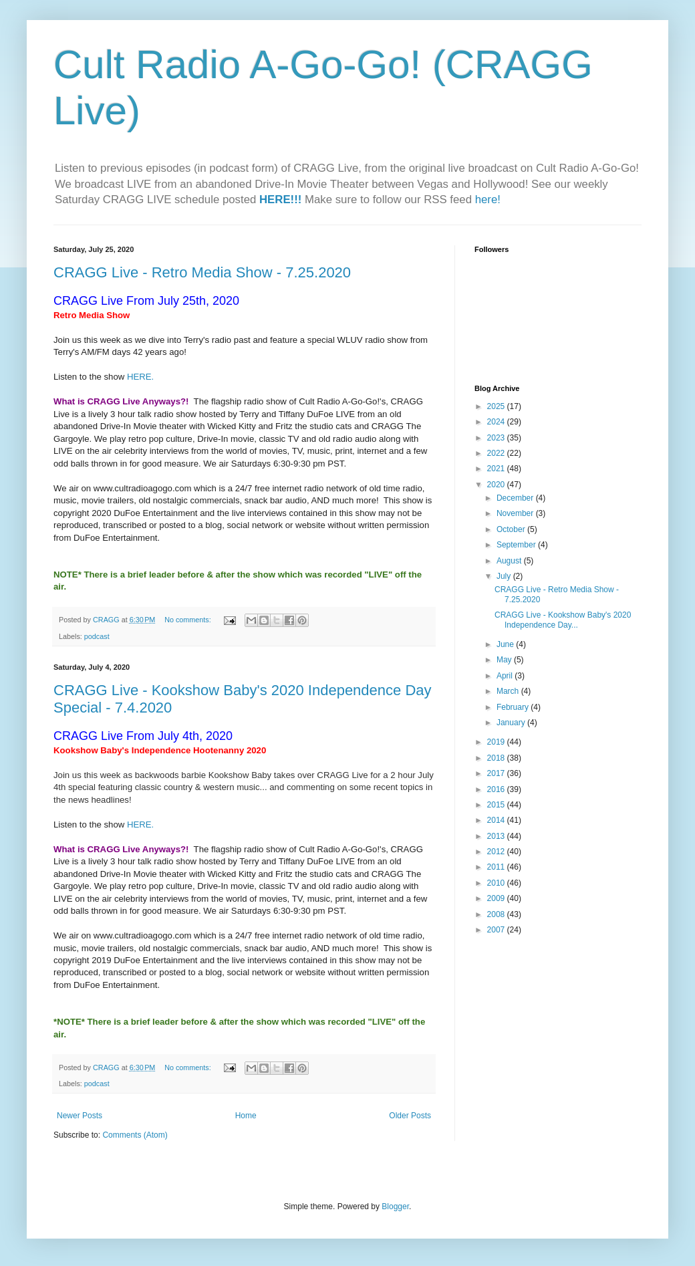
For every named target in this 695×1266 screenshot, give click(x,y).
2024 (497, 421)
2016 (497, 789)
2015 (497, 804)
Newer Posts (79, 1115)
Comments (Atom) (134, 1135)
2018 (497, 758)
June (506, 644)
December (516, 498)
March (509, 691)
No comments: (188, 620)
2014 (497, 820)
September (517, 544)
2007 (497, 929)
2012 (497, 851)
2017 (497, 773)
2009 (497, 898)
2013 (497, 836)
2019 (497, 742)
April (506, 675)
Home (246, 1115)
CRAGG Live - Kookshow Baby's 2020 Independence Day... (563, 619)
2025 (497, 406)
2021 (497, 468)
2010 (497, 883)
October (512, 529)
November (516, 513)
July (505, 576)
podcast (97, 636)
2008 (497, 914)
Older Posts (410, 1115)
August (510, 560)
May (505, 659)
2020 (497, 484)
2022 (497, 453)
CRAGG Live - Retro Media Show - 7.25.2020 (202, 272)
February (514, 707)
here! (488, 199)
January (512, 722)
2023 (497, 437)
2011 (497, 867)
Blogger (395, 1206)
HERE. (140, 377)
